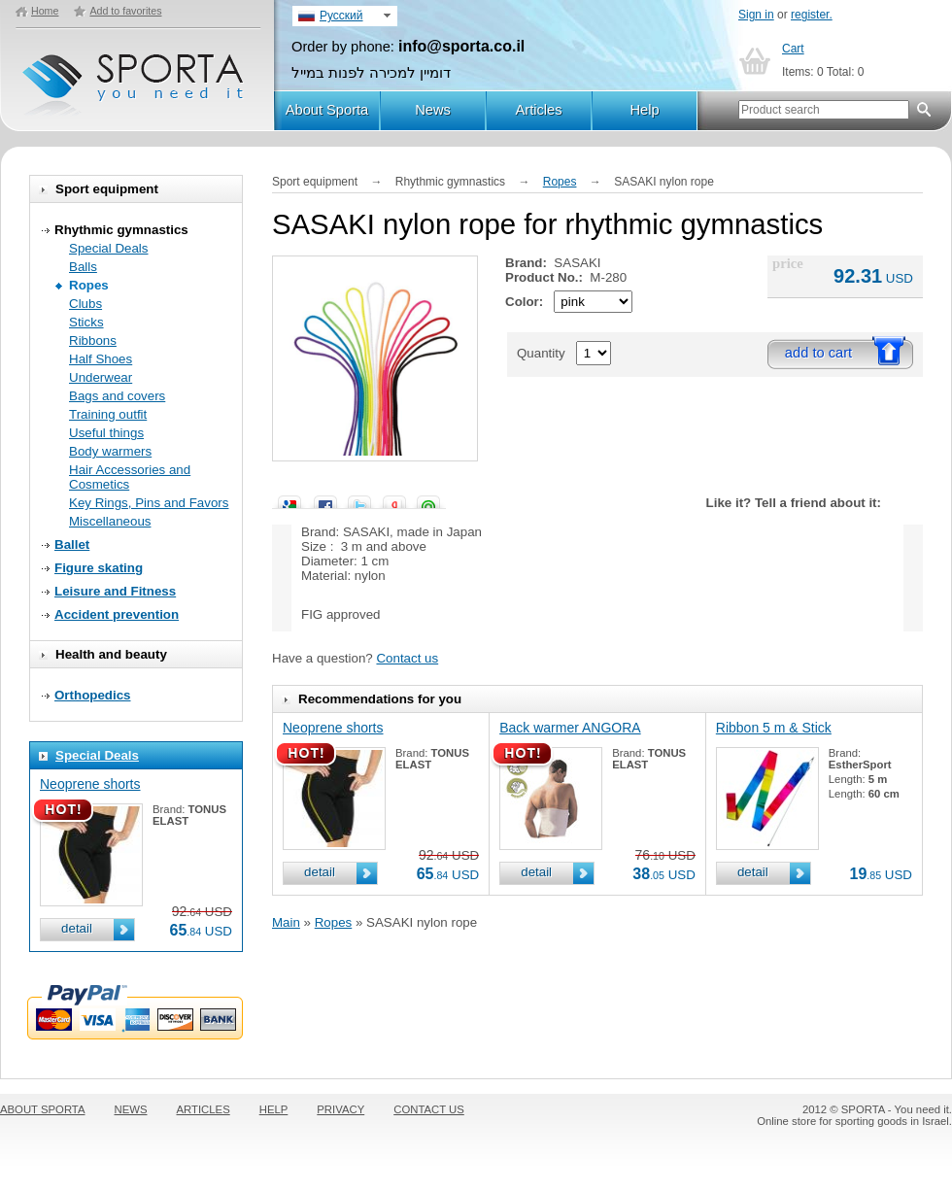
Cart (793, 48)
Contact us (407, 658)
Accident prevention (116, 614)
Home (44, 11)
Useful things (106, 432)
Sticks (86, 322)
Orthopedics (92, 695)
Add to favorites (125, 11)
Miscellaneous (110, 521)
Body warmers (110, 451)
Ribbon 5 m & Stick (774, 727)
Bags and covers (117, 396)
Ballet (71, 544)
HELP (274, 1109)
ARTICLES (203, 1109)
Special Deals (109, 248)
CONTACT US (428, 1109)
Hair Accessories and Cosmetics (129, 477)
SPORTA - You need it (134, 76)
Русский (341, 15)
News (433, 110)
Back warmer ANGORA (569, 727)
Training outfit (108, 414)
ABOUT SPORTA (42, 1109)
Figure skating (98, 568)
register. (812, 14)
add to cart (818, 352)
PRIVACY (340, 1109)
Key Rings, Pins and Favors (148, 502)
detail (76, 928)
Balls (83, 266)
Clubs (85, 303)
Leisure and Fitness (115, 591)
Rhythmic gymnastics (121, 229)
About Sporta (327, 110)
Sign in (756, 14)
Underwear (100, 377)
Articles (538, 110)
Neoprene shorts (90, 784)
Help (644, 110)
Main (286, 922)
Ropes (89, 285)
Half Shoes (100, 359)
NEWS (131, 1109)
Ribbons (93, 340)
